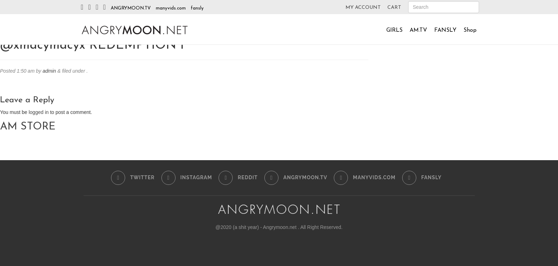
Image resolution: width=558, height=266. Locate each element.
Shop (470, 30)
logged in (39, 112)
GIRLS (394, 30)
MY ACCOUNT (363, 7)
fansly (197, 8)
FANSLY (445, 30)
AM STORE (27, 126)
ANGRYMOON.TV (131, 8)
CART (394, 7)
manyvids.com (171, 8)
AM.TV (418, 30)
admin (49, 71)
